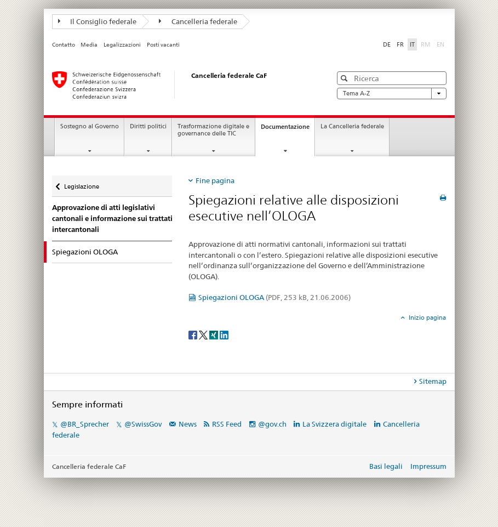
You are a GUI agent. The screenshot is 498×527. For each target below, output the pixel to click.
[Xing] (214, 334)
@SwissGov (143, 424)
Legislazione (81, 182)
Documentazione (287, 129)
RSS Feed (227, 424)
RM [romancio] (427, 43)
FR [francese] (400, 44)
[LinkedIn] (224, 334)
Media (89, 45)
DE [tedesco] (387, 44)
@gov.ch (272, 424)
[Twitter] (204, 334)
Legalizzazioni (122, 45)
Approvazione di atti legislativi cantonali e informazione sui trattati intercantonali (112, 218)
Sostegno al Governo (89, 126)
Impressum (428, 466)
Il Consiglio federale (97, 21)
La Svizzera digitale (334, 424)
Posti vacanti (163, 45)
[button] (345, 78)
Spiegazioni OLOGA (274, 297)
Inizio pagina (426, 317)
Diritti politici (148, 126)
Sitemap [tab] (433, 381)
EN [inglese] (442, 43)
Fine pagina (215, 180)
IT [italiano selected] (412, 44)
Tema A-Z (391, 93)
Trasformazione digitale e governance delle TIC (213, 130)
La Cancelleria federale (352, 126)
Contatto (63, 45)
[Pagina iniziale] (181, 85)
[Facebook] (193, 334)
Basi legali (386, 466)
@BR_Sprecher (84, 424)
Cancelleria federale (198, 21)
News (188, 424)
